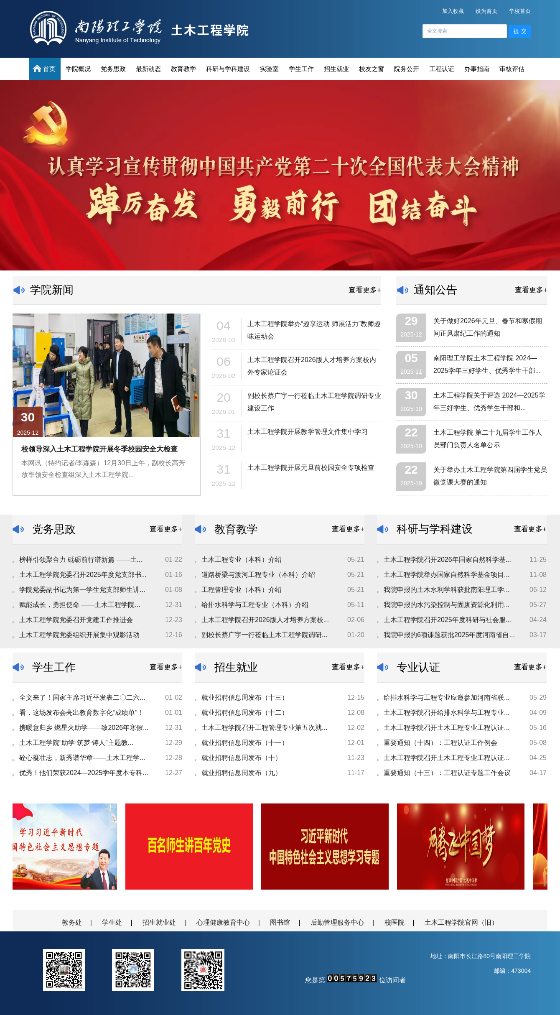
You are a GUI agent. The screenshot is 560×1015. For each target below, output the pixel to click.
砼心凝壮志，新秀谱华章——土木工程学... (82, 757)
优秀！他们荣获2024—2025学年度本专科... (83, 772)
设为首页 (486, 11)
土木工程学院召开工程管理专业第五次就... (264, 727)
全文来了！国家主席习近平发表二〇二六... (82, 697)
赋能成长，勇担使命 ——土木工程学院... (79, 604)
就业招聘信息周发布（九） (241, 772)
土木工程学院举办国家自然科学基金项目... (446, 574)
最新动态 (148, 68)
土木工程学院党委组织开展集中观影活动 (79, 634)
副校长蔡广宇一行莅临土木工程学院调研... (264, 634)
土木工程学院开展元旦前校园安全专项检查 (310, 467)
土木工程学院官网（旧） (461, 922)
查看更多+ (365, 290)
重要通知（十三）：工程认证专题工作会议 (447, 772)
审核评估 (511, 68)
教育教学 (183, 68)
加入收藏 (453, 11)
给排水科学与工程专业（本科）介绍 (254, 604)
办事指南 (476, 68)
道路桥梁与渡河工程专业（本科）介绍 (258, 574)
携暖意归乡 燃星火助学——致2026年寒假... (83, 727)
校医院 (394, 922)
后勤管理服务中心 (337, 922)
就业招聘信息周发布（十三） (244, 697)
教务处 (72, 922)
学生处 (112, 922)
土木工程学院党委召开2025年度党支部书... (83, 574)
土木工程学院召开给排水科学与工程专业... (446, 712)
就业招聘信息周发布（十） (241, 757)
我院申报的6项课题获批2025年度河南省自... (449, 634)
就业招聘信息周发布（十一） (244, 742)
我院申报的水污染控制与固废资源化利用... (446, 604)
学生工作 (301, 68)
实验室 (269, 68)
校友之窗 (371, 68)
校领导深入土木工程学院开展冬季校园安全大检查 (99, 449)
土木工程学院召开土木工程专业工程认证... (446, 727)
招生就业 (336, 68)
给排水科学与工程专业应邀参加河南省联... (446, 697)
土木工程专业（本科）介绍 (241, 559)
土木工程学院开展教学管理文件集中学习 (307, 431)
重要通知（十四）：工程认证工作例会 (440, 742)
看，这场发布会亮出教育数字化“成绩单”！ (81, 712)
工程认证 (441, 68)
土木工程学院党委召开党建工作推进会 (76, 619)
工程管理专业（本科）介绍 (241, 589)
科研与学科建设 (228, 68)
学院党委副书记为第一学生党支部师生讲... (82, 589)
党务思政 (113, 68)
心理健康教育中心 (223, 922)
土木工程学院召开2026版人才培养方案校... (265, 619)
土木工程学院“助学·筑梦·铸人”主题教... (76, 742)
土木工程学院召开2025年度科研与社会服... (447, 619)
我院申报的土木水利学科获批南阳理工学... (446, 589)
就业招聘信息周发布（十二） (244, 712)
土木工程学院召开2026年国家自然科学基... (447, 559)
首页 (45, 68)
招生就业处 (159, 922)
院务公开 (406, 68)
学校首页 (520, 11)
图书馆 (280, 922)
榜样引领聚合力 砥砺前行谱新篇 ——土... (80, 559)
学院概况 (78, 68)
